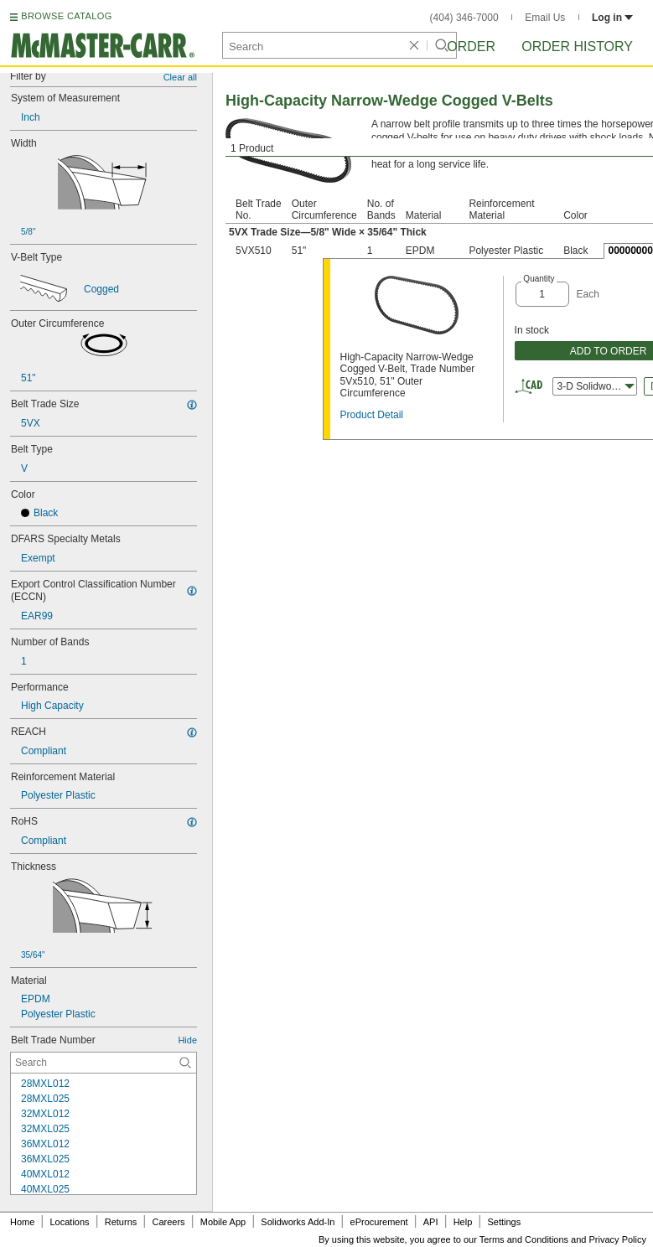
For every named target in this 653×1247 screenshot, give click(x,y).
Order (471, 46)
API (430, 1222)
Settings (504, 1222)
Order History (577, 46)
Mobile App (223, 1222)
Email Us (545, 17)
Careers (168, 1222)
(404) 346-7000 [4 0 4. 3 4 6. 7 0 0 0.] (464, 17)
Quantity (538, 278)
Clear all (180, 77)
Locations (70, 1222)
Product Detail (371, 415)
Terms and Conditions (523, 1239)
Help (463, 1222)
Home (22, 1222)
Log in (612, 17)
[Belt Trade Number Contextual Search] (103, 1063)
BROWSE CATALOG (66, 16)
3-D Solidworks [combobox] (596, 386)
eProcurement (379, 1222)
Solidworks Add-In (297, 1222)
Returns (121, 1222)
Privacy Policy (617, 1239)
